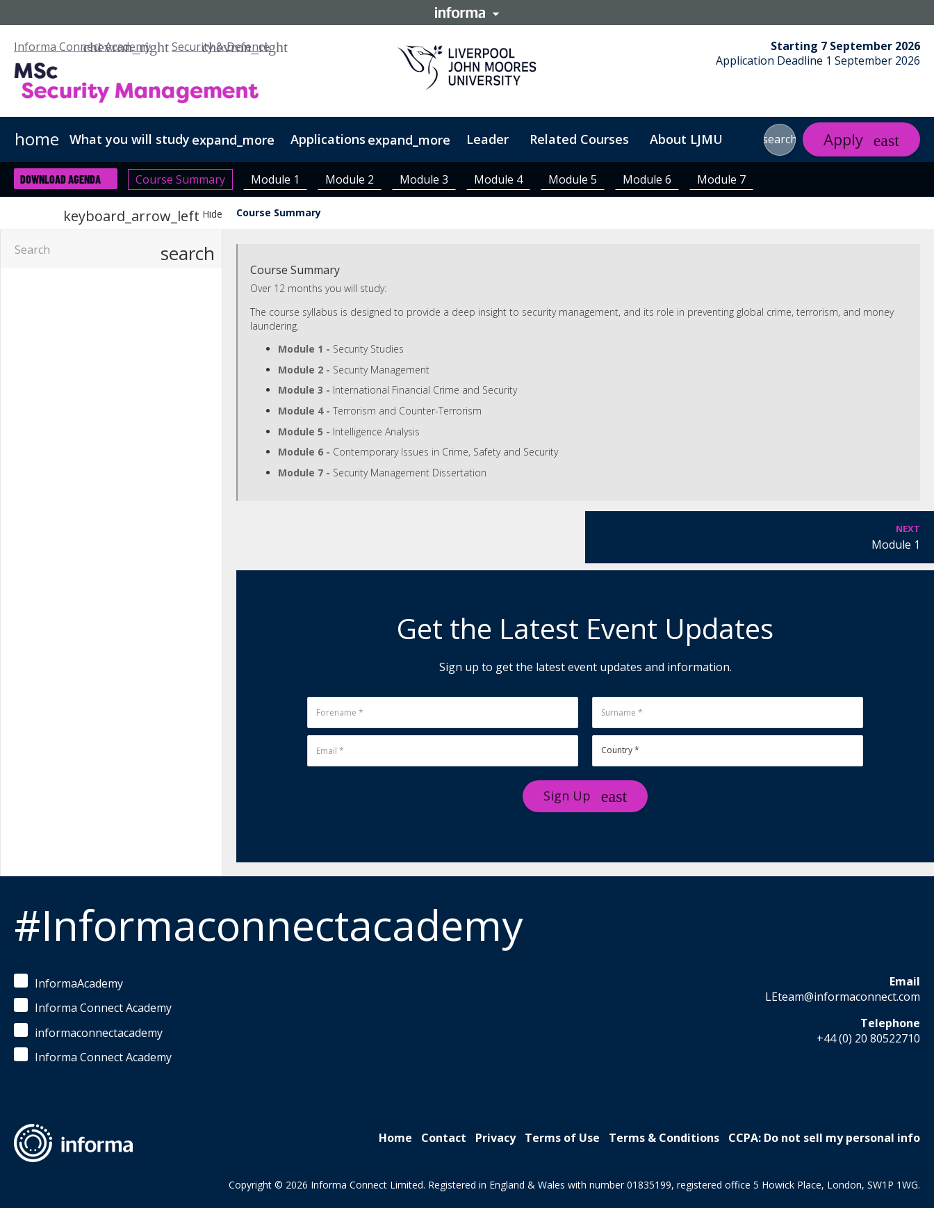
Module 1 (275, 179)
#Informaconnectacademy (268, 924)
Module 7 (721, 179)
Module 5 (572, 179)
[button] (780, 140)
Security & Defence (221, 46)
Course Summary (180, 179)
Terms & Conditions (664, 1137)
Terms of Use (562, 1137)
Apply (843, 139)
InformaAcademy (68, 982)
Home (395, 1137)
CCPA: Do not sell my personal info (824, 1137)
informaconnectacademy (88, 1031)
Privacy (495, 1137)
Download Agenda (60, 179)
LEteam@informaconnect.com (842, 996)
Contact (443, 1137)
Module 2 (349, 179)
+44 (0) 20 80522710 (868, 1038)
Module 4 (498, 179)
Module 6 (647, 179)
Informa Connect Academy (82, 46)
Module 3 (424, 179)
